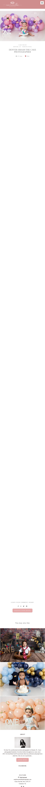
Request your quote (22, 610)
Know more (22, 759)
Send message (23, 777)
